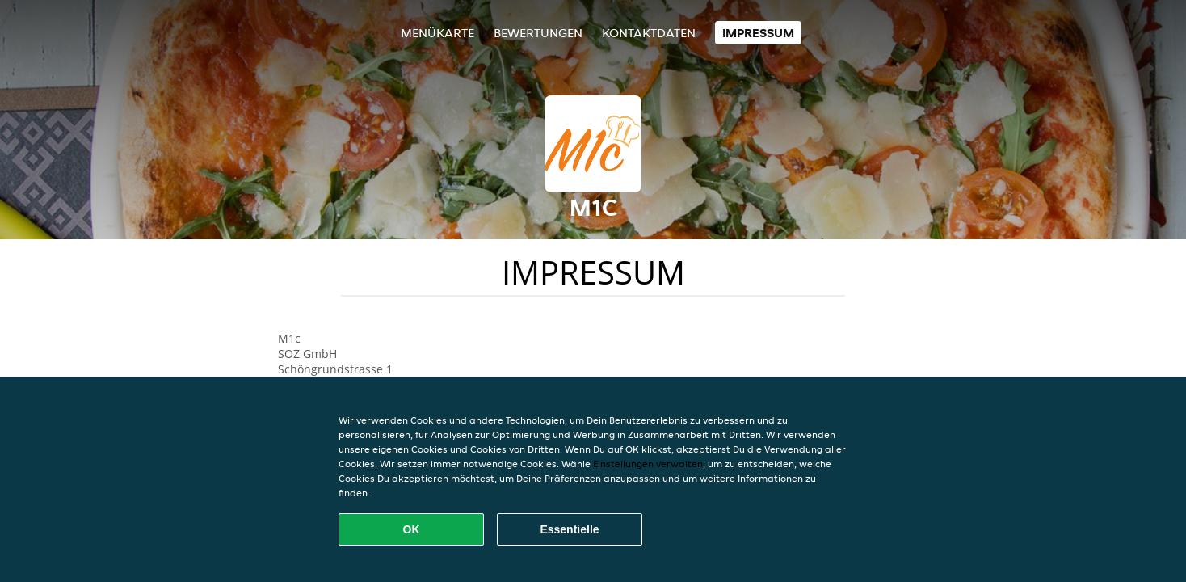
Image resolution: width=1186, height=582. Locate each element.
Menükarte (437, 32)
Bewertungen (538, 32)
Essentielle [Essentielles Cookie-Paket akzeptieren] (569, 529)
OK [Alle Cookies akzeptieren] (411, 529)
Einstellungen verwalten (648, 464)
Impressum (758, 32)
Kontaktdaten (649, 32)
